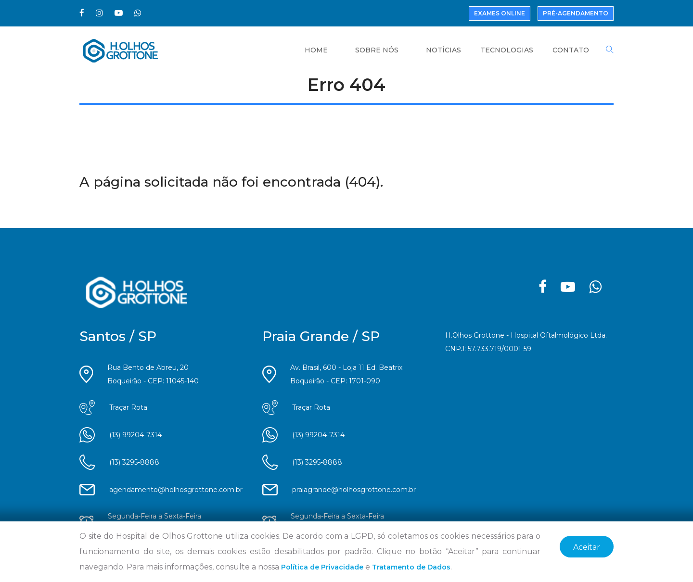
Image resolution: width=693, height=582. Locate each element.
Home (316, 50)
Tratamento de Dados (411, 567)
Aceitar (586, 547)
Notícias (443, 50)
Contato (570, 50)
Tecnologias (506, 50)
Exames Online (499, 13)
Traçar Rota (128, 407)
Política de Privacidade (322, 567)
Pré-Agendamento (575, 13)
